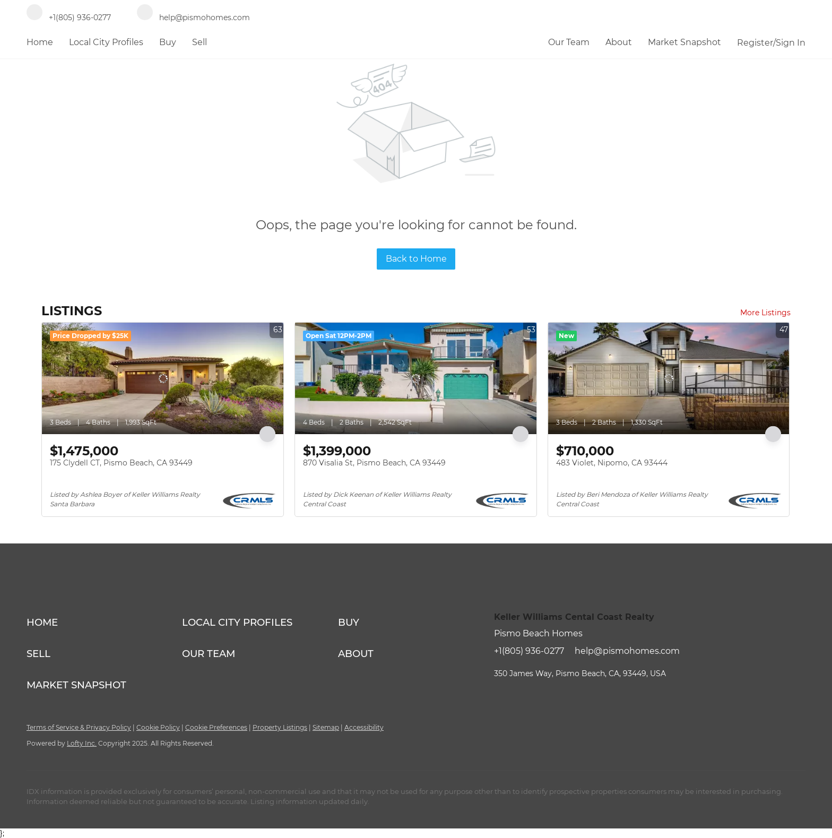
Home (40, 42)
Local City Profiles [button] (106, 42)
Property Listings (280, 727)
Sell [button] (199, 42)
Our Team (569, 42)
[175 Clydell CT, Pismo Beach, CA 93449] (162, 378)
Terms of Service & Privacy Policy (79, 727)
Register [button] (755, 43)
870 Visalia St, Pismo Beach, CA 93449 (374, 463)
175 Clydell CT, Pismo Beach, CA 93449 (121, 463)
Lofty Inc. (82, 743)
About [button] (618, 42)
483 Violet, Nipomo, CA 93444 (612, 463)
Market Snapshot (684, 42)
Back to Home (416, 259)
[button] (104, 622)
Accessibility (364, 727)
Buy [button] (167, 42)
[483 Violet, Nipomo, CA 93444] (669, 378)
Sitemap (326, 727)
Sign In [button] (790, 43)
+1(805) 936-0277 (529, 651)
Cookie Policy (158, 727)
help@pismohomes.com (627, 651)
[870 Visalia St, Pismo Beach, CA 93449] (415, 378)
